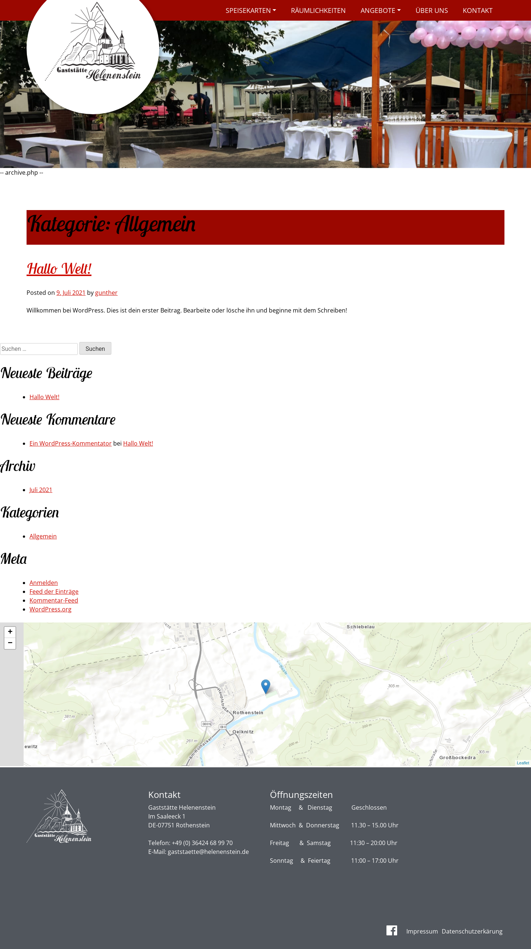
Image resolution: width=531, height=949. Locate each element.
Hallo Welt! (59, 268)
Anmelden (44, 583)
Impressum (422, 931)
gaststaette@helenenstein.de (208, 852)
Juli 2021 (41, 490)
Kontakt (478, 10)
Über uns (432, 10)
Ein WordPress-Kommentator (71, 443)
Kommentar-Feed (54, 600)
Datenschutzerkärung (472, 931)
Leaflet (523, 763)
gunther (106, 293)
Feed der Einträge (54, 591)
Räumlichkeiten (318, 10)
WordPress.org (51, 609)
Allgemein (43, 536)
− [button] (10, 643)
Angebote (378, 10)
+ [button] (10, 632)
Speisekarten (248, 10)
